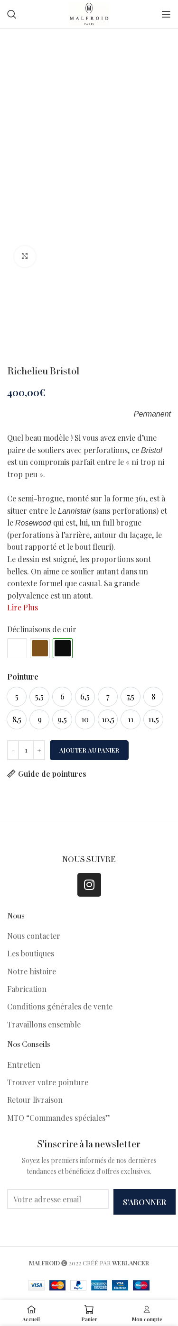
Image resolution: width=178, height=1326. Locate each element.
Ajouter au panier (89, 750)
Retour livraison (35, 1100)
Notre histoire (31, 971)
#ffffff (17, 648)
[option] (16, 696)
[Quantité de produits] (26, 750)
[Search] (11, 14)
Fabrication (27, 989)
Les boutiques (30, 953)
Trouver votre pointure (47, 1082)
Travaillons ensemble (44, 1024)
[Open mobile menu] (166, 14)
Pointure (22, 676)
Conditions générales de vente (59, 1006)
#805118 (40, 648)
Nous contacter (33, 936)
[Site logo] (88, 13)
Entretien (23, 1065)
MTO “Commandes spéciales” (58, 1118)
